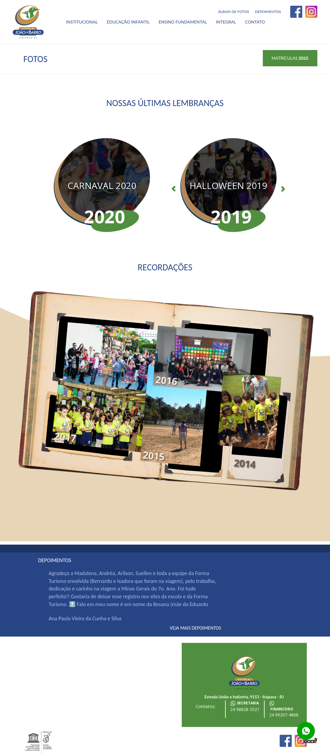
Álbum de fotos (233, 11)
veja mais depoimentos (195, 628)
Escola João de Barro (28, 22)
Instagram (311, 12)
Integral (226, 21)
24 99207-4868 (283, 715)
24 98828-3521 (244, 709)
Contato (255, 21)
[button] (170, 185)
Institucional (82, 21)
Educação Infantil (128, 21)
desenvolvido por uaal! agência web (307, 741)
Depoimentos (268, 11)
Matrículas (290, 58)
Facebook (296, 12)
